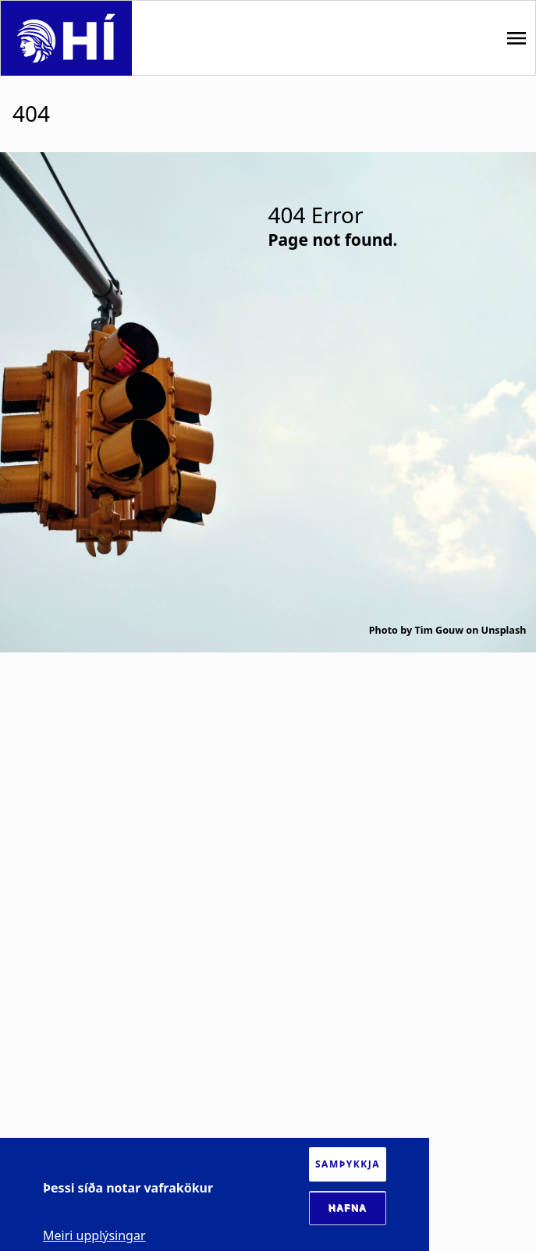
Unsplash (504, 630)
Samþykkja (347, 1164)
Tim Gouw (438, 630)
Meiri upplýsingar (94, 1235)
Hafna (347, 1208)
